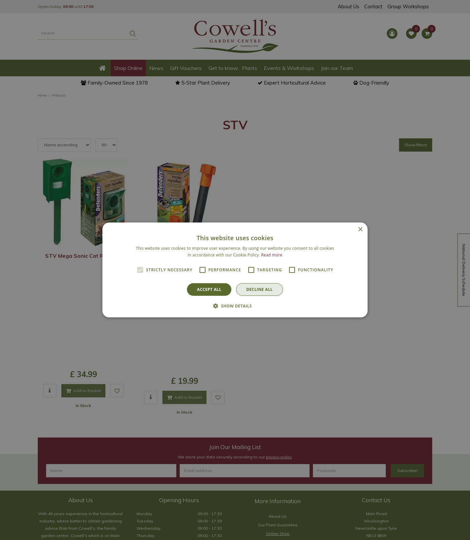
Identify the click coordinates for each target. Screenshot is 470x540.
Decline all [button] (259, 289)
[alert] (235, 270)
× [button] (360, 229)
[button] (235, 306)
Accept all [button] (209, 289)
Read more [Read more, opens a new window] (271, 255)
